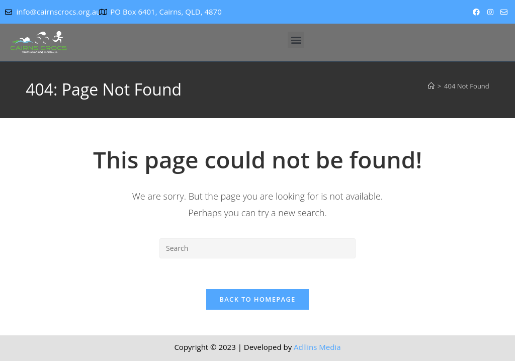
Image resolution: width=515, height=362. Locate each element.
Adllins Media (317, 347)
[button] (296, 40)
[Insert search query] (257, 248)
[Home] (431, 85)
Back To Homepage (257, 299)
